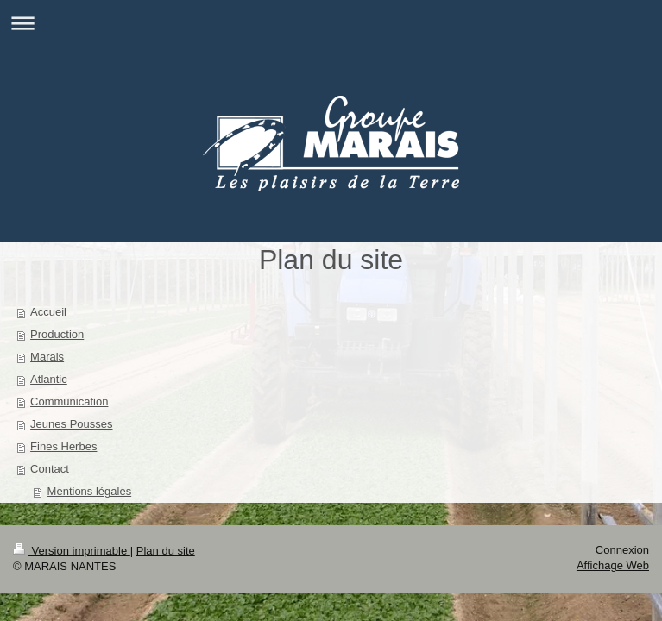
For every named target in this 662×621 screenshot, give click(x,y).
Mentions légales (89, 491)
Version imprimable (71, 550)
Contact (49, 468)
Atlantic (48, 379)
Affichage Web (613, 565)
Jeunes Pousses (71, 423)
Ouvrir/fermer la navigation (331, 22)
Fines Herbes (63, 446)
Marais (47, 356)
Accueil (48, 311)
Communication (69, 401)
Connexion (622, 549)
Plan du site (165, 550)
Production (57, 334)
